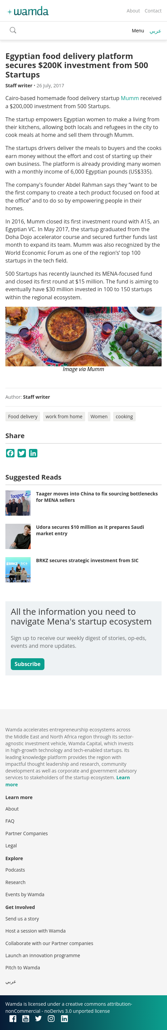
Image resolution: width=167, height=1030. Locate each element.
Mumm (130, 98)
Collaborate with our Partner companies (49, 943)
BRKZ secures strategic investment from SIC (87, 560)
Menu (138, 30)
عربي (155, 30)
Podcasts (15, 870)
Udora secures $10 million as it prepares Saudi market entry (90, 530)
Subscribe (27, 664)
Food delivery (22, 416)
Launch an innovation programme (42, 955)
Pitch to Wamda (22, 967)
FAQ (9, 821)
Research (15, 882)
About (133, 10)
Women (99, 416)
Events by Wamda (24, 894)
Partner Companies (26, 833)
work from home (64, 416)
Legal (11, 845)
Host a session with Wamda (35, 931)
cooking (124, 416)
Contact (153, 10)
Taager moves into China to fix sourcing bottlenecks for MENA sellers (97, 497)
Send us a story (22, 918)
